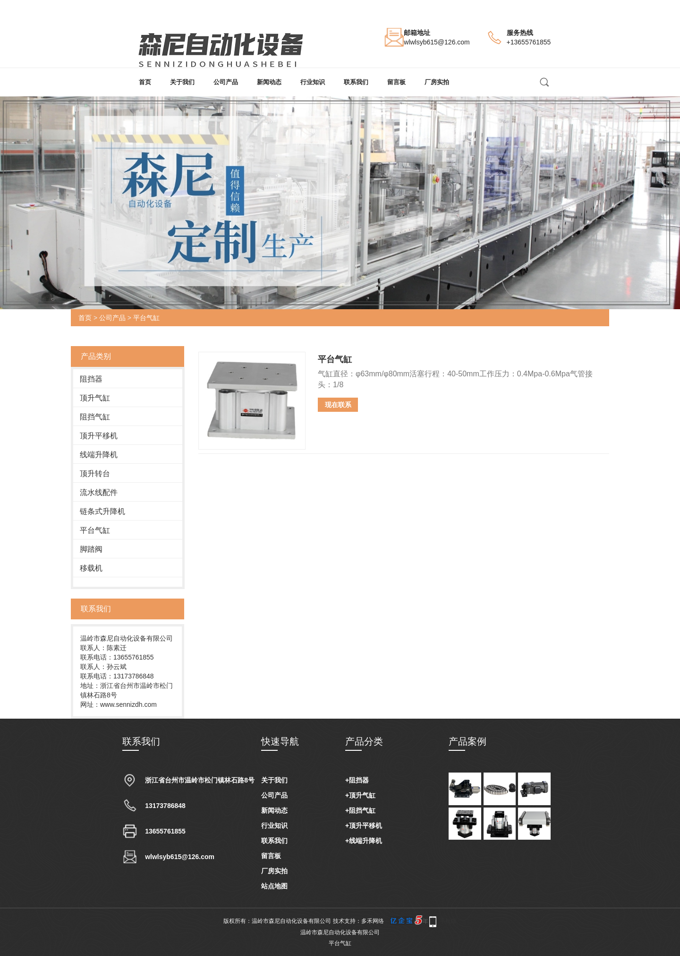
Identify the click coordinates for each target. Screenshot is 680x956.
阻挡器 (91, 379)
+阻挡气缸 (360, 810)
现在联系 (338, 404)
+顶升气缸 (360, 795)
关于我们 (182, 82)
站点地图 (274, 886)
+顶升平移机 (363, 825)
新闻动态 (269, 82)
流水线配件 (99, 492)
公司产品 (225, 82)
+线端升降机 (363, 840)
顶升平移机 (99, 436)
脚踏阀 (91, 549)
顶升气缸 (95, 398)
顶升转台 (95, 473)
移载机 (91, 568)
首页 (145, 82)
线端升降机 (99, 455)
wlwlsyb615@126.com (437, 42)
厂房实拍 (437, 82)
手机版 (448, 921)
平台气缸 (146, 318)
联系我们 (356, 82)
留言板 (396, 82)
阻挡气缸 (95, 417)
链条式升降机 (102, 511)
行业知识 (312, 82)
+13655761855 (529, 42)
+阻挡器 (357, 780)
